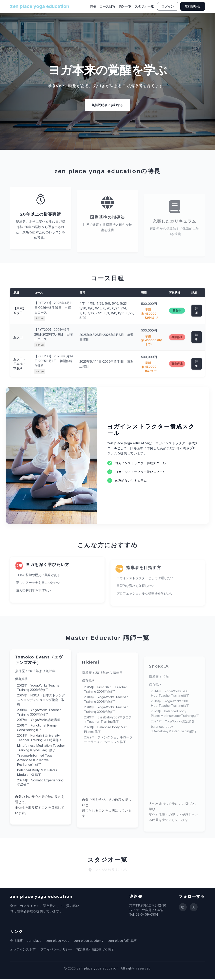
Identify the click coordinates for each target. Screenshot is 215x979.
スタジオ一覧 (144, 6)
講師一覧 (125, 6)
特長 (93, 6)
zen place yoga (60, 941)
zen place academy (93, 941)
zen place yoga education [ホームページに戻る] (39, 6)
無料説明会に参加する (107, 105)
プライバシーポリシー (59, 949)
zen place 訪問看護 (130, 941)
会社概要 (16, 941)
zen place (34, 941)
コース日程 (107, 6)
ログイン (167, 6)
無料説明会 (193, 6)
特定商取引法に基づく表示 (98, 949)
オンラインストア (22, 949)
